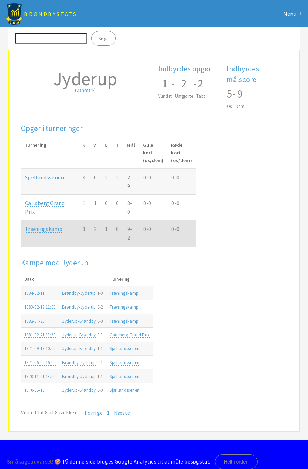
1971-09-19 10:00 (40, 348)
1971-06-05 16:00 (40, 362)
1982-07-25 (34, 321)
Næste (122, 412)
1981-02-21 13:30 (40, 334)
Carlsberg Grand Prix (129, 334)
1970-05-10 (34, 390)
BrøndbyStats (50, 14)
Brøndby (70, 293)
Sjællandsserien (44, 177)
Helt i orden (236, 462)
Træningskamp (43, 228)
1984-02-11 (34, 293)
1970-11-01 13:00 (40, 376)
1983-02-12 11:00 (40, 307)
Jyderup (88, 293)
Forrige (94, 412)
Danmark (85, 90)
